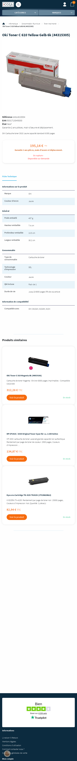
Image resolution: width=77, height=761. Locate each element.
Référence (7, 116)
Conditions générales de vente (14, 753)
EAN (4, 120)
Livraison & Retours (10, 737)
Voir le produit (17, 397)
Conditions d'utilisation (11, 745)
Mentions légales (9, 741)
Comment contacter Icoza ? (13, 749)
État (4, 123)
